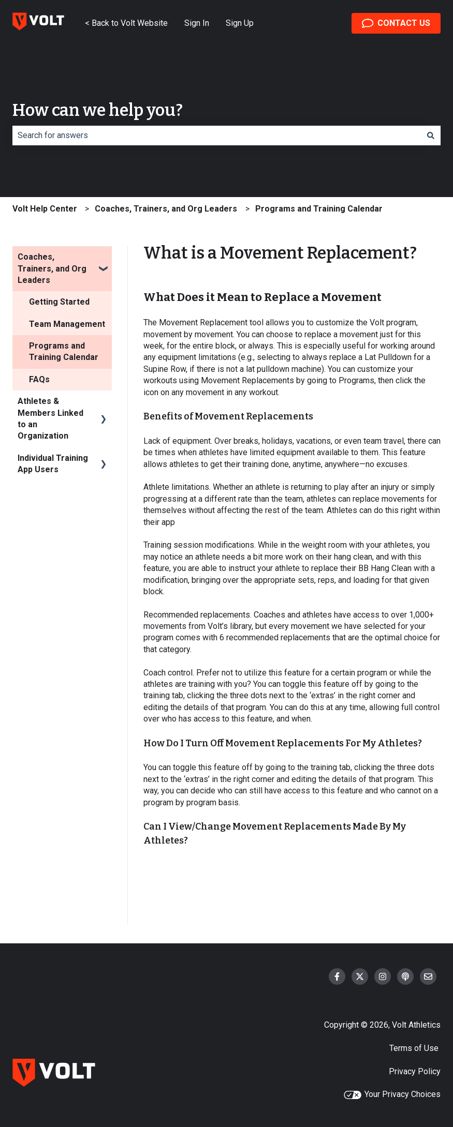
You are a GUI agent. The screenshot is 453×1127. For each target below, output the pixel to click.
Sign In (196, 23)
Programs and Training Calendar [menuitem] (63, 351)
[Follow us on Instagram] (382, 976)
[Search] (431, 135)
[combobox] (216, 135)
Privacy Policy (415, 1071)
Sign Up (240, 23)
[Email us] (428, 976)
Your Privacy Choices (392, 1094)
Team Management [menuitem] (67, 324)
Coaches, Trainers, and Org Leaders (166, 209)
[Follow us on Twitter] (360, 976)
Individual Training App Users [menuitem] (53, 463)
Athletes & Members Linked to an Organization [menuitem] (50, 418)
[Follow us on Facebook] (337, 976)
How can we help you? (97, 110)
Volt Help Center (44, 209)
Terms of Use (415, 1048)
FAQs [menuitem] (39, 379)
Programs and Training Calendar (319, 209)
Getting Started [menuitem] (59, 302)
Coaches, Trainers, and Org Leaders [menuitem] (52, 268)
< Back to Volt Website (126, 23)
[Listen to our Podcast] (405, 976)
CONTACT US (396, 23)
